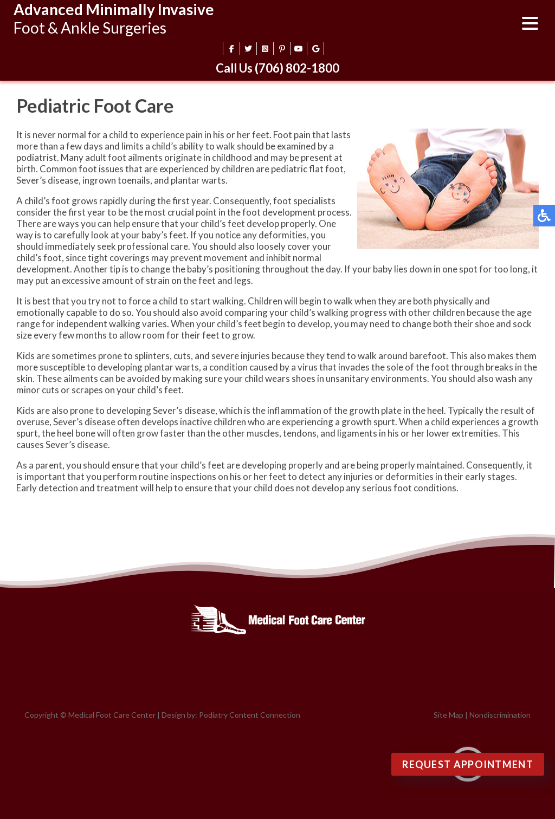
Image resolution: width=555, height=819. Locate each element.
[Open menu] (530, 24)
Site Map (448, 714)
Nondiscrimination (500, 714)
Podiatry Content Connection (249, 714)
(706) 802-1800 (297, 68)
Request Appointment (467, 764)
